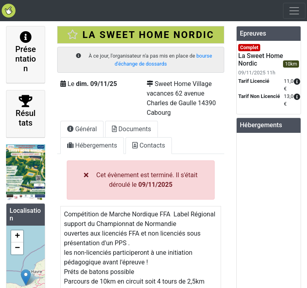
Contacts (148, 145)
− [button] (17, 248)
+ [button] (17, 236)
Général (82, 129)
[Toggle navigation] (294, 11)
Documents (131, 129)
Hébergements (92, 145)
